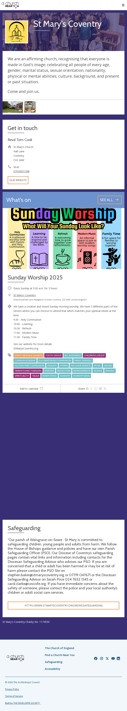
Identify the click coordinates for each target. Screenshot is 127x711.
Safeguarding (53, 662)
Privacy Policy (12, 689)
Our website (18, 180)
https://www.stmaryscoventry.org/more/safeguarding (64, 605)
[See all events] (110, 200)
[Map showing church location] (63, 456)
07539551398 (21, 171)
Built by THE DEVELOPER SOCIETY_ (23, 703)
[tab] (31, 388)
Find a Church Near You (60, 655)
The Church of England (59, 648)
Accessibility (52, 669)
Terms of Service (14, 696)
